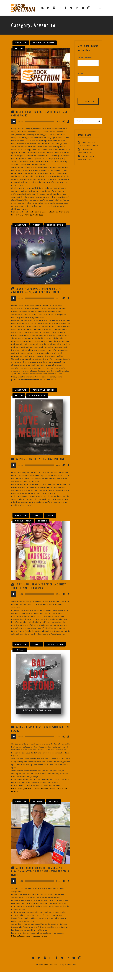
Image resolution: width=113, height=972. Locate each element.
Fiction (19, 48)
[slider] (39, 121)
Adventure (20, 43)
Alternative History (43, 43)
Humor (50, 515)
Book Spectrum (50, 964)
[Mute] (64, 121)
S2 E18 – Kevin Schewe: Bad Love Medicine (40, 459)
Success (53, 801)
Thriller (42, 521)
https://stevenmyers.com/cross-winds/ (29, 936)
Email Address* (85, 57)
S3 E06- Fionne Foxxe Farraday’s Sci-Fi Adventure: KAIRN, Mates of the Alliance (36, 290)
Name (80, 73)
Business (37, 801)
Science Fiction (55, 225)
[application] (40, 121)
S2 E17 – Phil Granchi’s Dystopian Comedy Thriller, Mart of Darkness (38, 586)
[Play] (13, 121)
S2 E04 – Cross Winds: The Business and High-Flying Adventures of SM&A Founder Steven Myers (40, 871)
